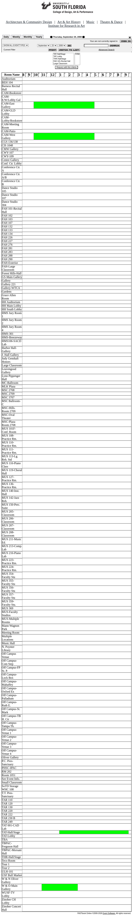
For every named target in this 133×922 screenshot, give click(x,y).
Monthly (28, 37)
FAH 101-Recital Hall (63, 61)
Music (90, 22)
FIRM (77, 54)
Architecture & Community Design (29, 22)
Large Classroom (63, 64)
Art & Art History (69, 22)
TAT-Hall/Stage (63, 54)
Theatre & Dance (111, 22)
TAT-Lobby (63, 56)
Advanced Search (106, 50)
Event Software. (109, 913)
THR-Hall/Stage (63, 59)
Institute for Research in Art (66, 26)
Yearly (39, 37)
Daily (6, 37)
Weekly (16, 37)
